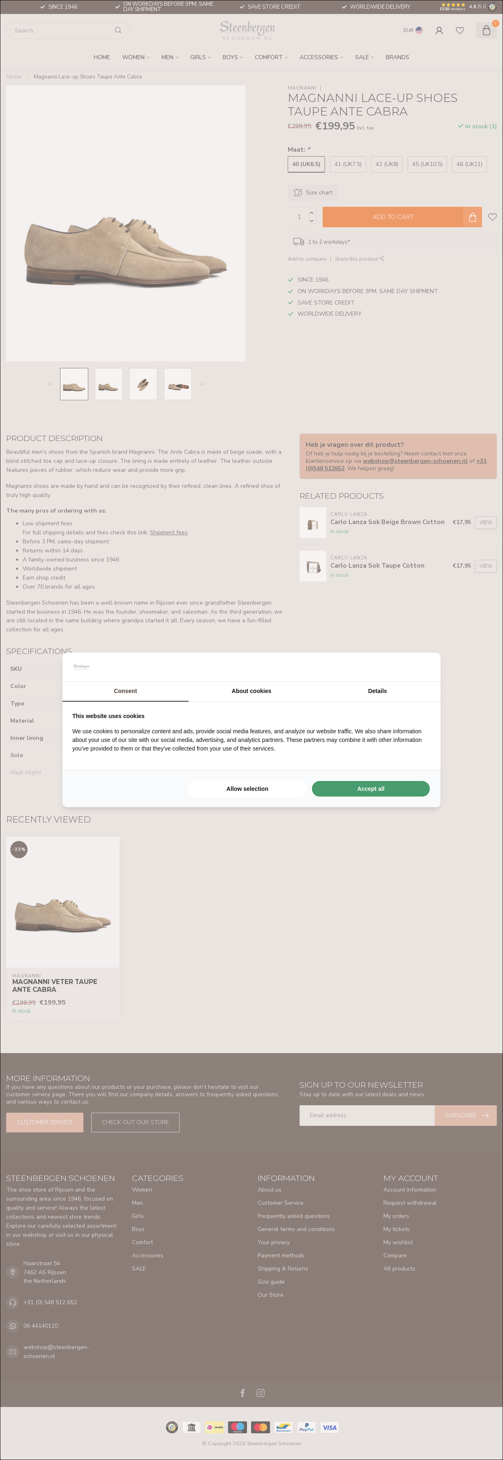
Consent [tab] (125, 691)
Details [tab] (377, 691)
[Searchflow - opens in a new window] (420, 667)
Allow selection (247, 788)
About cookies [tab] (251, 691)
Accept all (371, 788)
